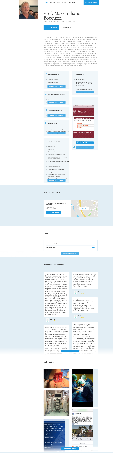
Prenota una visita (91, 2)
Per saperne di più (66, 27)
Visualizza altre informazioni (84, 142)
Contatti (52, 2)
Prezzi (58, 2)
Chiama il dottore (53, 212)
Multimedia (72, 2)
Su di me (46, 2)
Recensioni (65, 2)
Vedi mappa (84, 208)
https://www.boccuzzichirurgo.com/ (57, 129)
